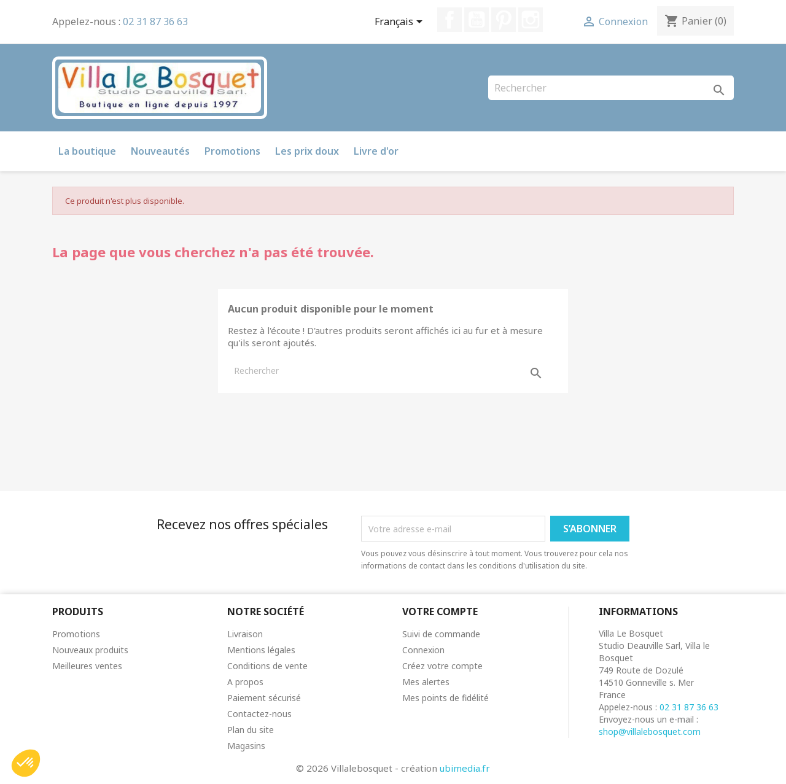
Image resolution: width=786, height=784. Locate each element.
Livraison (245, 634)
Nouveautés (160, 151)
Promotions (232, 151)
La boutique (87, 151)
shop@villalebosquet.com (650, 731)
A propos (245, 682)
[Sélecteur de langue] (401, 22)
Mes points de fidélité (445, 698)
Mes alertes (425, 682)
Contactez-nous (259, 714)
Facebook (449, 19)
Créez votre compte (442, 666)
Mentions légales (261, 650)
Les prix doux (307, 151)
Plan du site (250, 729)
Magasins (246, 745)
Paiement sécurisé (264, 698)
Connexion (423, 650)
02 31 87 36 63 (155, 21)
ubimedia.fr (465, 768)
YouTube (476, 19)
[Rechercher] (611, 88)
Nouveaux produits (90, 650)
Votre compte (440, 611)
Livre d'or (376, 151)
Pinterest (503, 19)
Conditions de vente (267, 666)
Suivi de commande (441, 634)
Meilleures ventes (87, 666)
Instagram (530, 19)
